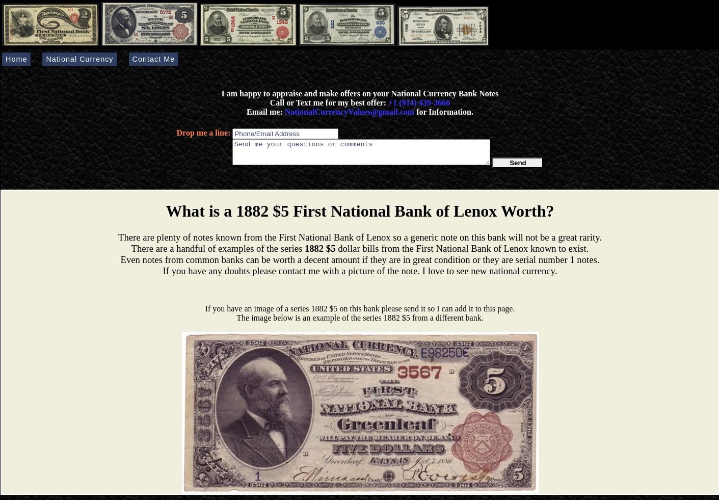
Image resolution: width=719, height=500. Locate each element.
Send (518, 167)
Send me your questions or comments (361, 154)
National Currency (79, 59)
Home (16, 59)
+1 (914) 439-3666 (419, 102)
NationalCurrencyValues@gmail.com (348, 112)
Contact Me (153, 59)
